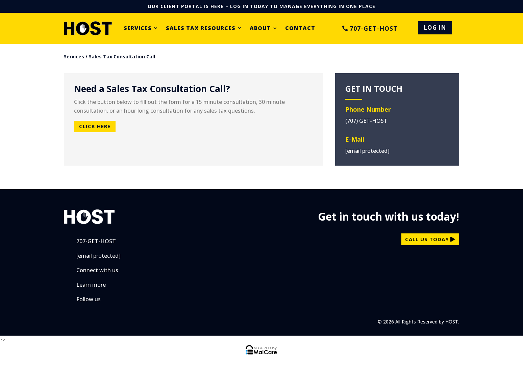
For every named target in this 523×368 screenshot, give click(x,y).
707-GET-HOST (374, 28)
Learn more (91, 284)
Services (138, 28)
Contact (300, 28)
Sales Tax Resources (200, 28)
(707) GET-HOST (366, 120)
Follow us (88, 299)
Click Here (94, 126)
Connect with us (97, 270)
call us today (427, 239)
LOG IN (435, 27)
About (260, 28)
